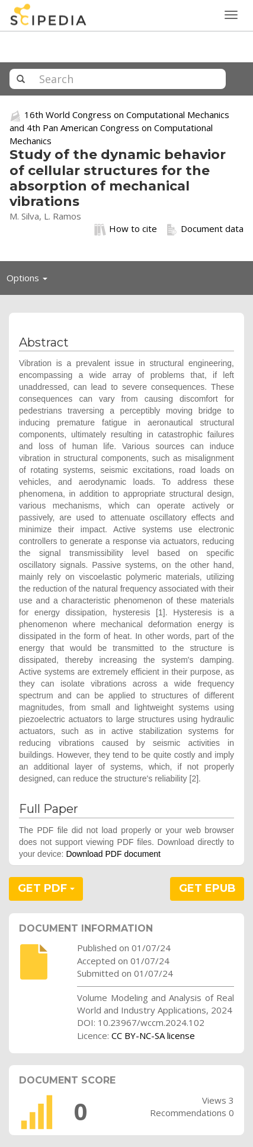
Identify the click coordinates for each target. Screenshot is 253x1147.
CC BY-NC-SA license (153, 1035)
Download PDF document (113, 854)
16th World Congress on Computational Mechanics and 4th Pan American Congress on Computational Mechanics (119, 127)
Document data (205, 229)
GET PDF (46, 888)
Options (30, 280)
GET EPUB (207, 888)
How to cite (125, 229)
